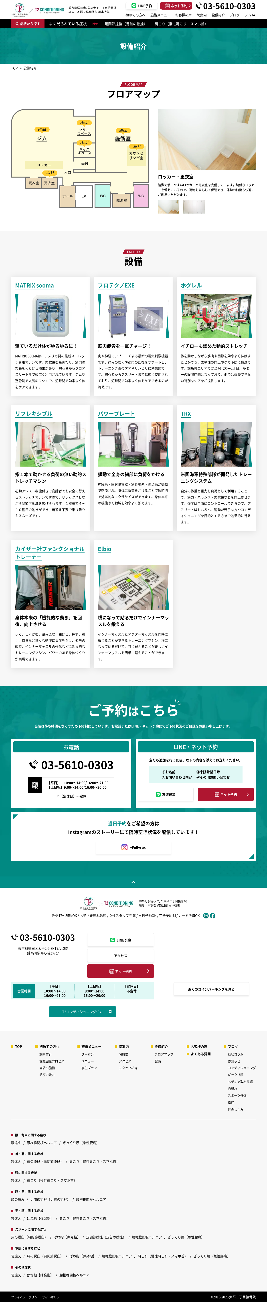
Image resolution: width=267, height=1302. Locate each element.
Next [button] (260, 161)
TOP (14, 68)
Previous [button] (153, 161)
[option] (49, 178)
